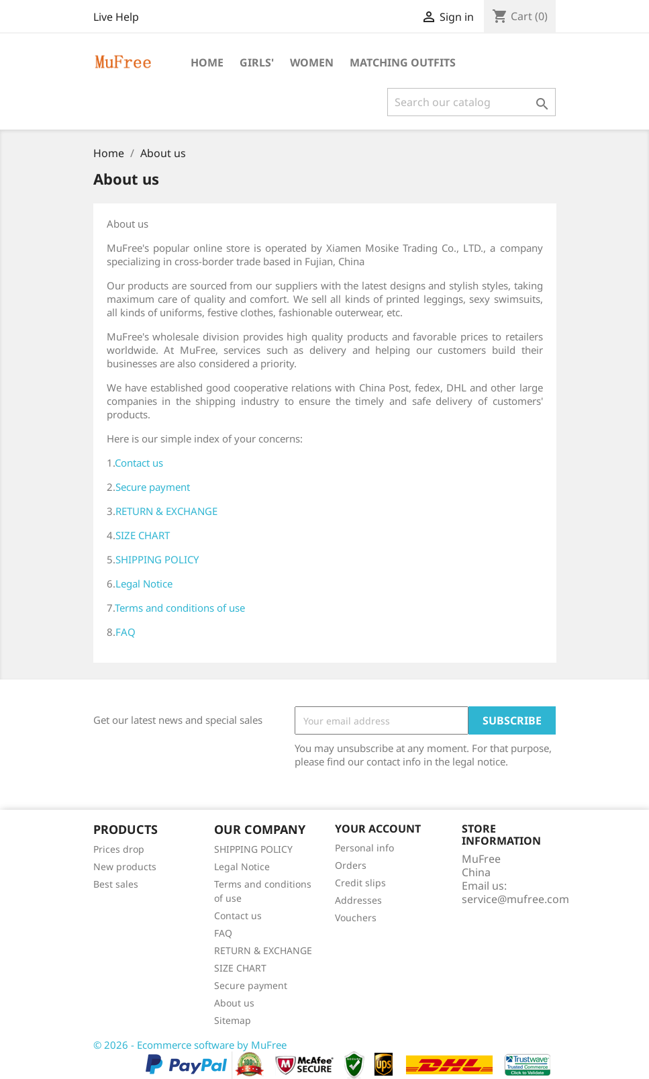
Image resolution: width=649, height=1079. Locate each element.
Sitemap (232, 1020)
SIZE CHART (142, 535)
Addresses (358, 900)
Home (207, 62)
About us (234, 1002)
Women (312, 62)
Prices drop (118, 849)
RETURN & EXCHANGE (166, 511)
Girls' (257, 62)
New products (124, 866)
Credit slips (360, 882)
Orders (350, 865)
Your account (378, 828)
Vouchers (356, 917)
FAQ (125, 632)
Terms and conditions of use (180, 607)
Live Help (116, 16)
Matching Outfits (403, 62)
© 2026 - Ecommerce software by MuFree (190, 1044)
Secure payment (152, 487)
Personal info (364, 847)
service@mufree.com (515, 899)
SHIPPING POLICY (157, 559)
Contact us (139, 462)
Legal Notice (143, 583)
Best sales (115, 884)
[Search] (471, 102)
